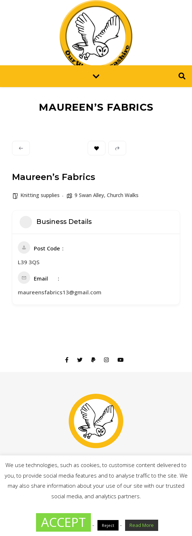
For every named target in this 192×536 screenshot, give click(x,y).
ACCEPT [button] (63, 522)
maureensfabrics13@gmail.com (59, 292)
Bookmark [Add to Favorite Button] (96, 148)
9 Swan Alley (89, 195)
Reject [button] (108, 525)
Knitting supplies (40, 195)
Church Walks (123, 195)
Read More (141, 525)
